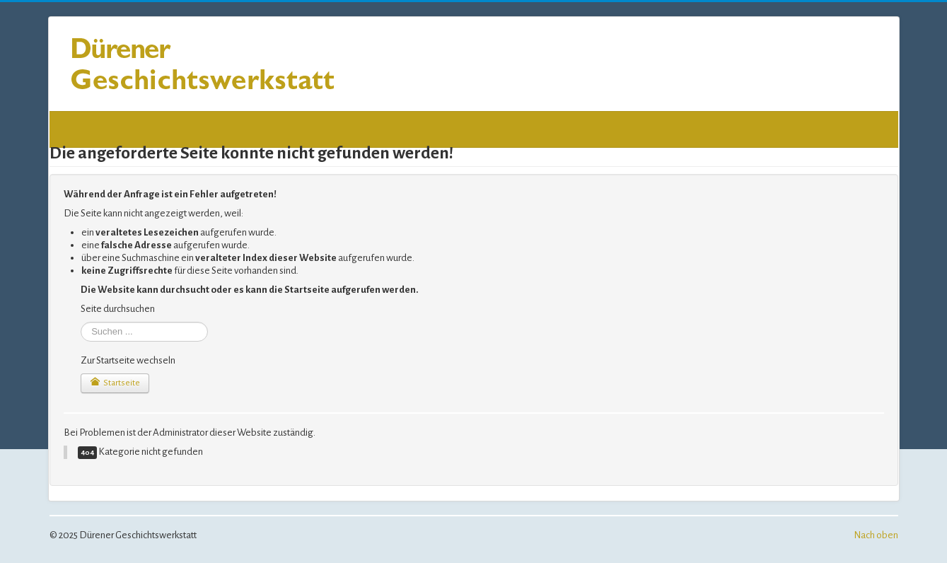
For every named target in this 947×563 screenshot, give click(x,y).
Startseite (115, 382)
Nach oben (876, 535)
